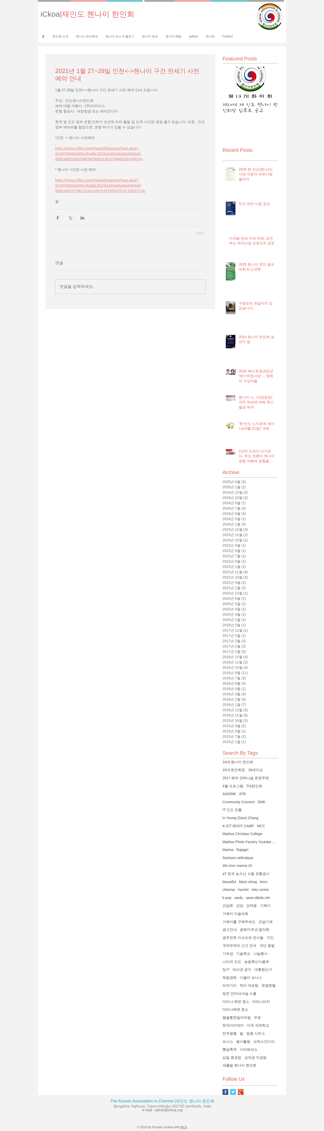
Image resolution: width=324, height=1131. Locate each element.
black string (248, 882)
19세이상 (255, 770)
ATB (242, 794)
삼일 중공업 (231, 1057)
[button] (87, 36)
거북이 (265, 906)
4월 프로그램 (232, 786)
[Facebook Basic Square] (225, 1092)
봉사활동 (243, 1042)
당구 (226, 969)
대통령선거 (263, 969)
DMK (262, 802)
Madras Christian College (242, 834)
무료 (257, 1017)
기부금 (227, 954)
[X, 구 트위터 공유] (70, 217)
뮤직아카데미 (233, 1025)
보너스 (227, 1042)
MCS (183, 1127)
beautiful (229, 882)
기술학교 (243, 954)
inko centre (260, 890)
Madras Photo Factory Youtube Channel (250, 842)
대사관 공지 (242, 969)
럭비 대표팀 (249, 985)
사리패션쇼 (248, 1049)
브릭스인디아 (264, 1042)
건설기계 (265, 922)
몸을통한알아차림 (236, 1017)
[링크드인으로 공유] (82, 217)
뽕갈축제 (229, 1049)
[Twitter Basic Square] (233, 1092)
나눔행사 (260, 954)
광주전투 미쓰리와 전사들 (243, 938)
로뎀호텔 (268, 985)
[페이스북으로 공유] (57, 217)
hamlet (243, 890)
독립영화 (229, 978)
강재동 (251, 906)
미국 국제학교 (258, 1025)
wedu (238, 898)
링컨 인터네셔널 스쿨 (239, 993)
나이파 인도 (231, 962)
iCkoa (87, 14)
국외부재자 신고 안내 (239, 945)
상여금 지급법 (255, 1057)
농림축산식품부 (256, 962)
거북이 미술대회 (235, 914)
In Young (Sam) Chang (240, 818)
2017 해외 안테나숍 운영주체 (245, 778)
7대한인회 (254, 786)
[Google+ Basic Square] (241, 1092)
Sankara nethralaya (237, 858)
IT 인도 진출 (232, 810)
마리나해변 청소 (235, 1009)
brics (264, 882)
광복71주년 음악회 (254, 930)
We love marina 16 (237, 866)
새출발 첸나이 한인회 (239, 1065)
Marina (227, 850)
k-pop (226, 898)
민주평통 (229, 1033)
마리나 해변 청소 (235, 1002)
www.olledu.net (258, 898)
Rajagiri (242, 850)
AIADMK (229, 794)
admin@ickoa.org (169, 1110)
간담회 (227, 906)
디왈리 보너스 (251, 978)
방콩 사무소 (255, 1033)
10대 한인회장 (233, 770)
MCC (261, 826)
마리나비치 (261, 1002)
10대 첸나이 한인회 (237, 762)
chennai (228, 890)
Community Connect (238, 802)
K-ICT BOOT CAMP (238, 826)
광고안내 (229, 930)
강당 (239, 906)
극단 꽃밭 (267, 945)
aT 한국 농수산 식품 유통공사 (246, 874)
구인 (270, 938)
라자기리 (229, 985)
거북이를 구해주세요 (238, 922)
